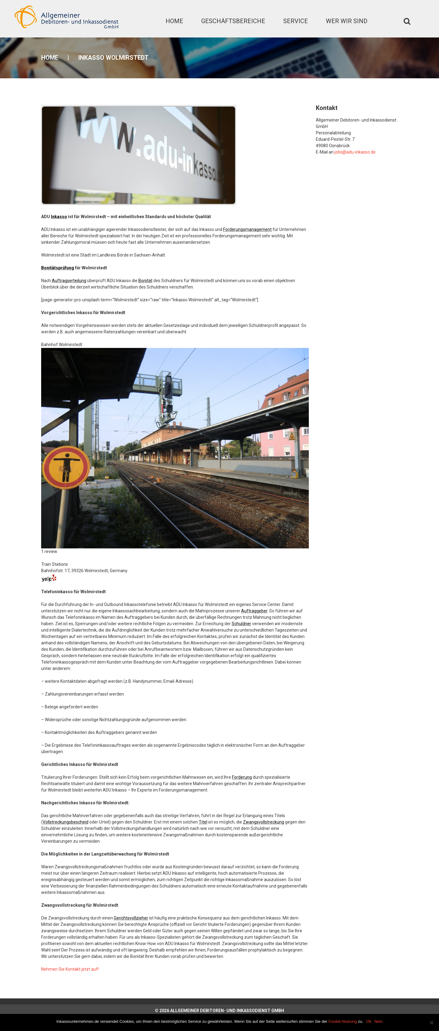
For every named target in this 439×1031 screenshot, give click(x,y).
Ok (369, 1021)
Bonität (145, 280)
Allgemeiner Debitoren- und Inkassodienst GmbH (227, 1010)
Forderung (242, 777)
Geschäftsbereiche (233, 21)
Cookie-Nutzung (342, 1021)
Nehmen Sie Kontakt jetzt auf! (70, 969)
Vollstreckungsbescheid (65, 822)
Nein (378, 1021)
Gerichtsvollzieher (131, 918)
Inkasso (59, 216)
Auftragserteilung (69, 280)
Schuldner (241, 623)
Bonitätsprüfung (57, 267)
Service (295, 21)
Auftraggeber (254, 610)
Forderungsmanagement (247, 229)
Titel (203, 822)
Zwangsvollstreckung (263, 822)
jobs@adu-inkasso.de (355, 152)
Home (174, 21)
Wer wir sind (346, 21)
